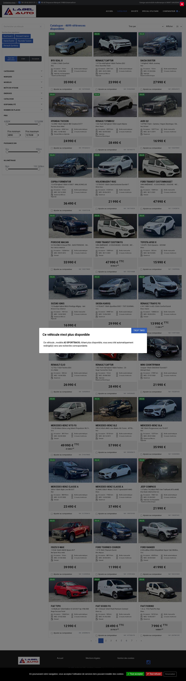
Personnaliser (170, 674)
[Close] (182, 4)
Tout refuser (154, 674)
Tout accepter (135, 674)
